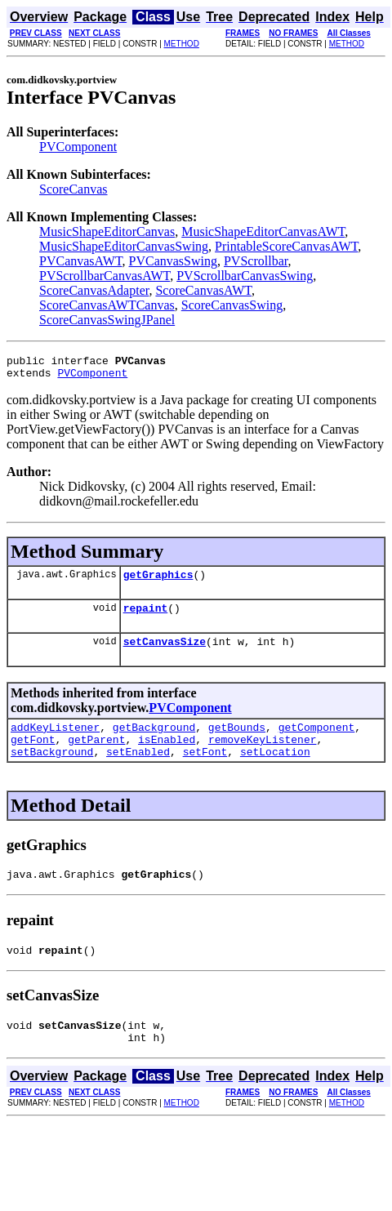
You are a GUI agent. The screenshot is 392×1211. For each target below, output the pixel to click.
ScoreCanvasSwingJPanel (107, 320)
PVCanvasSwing (173, 261)
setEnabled (138, 771)
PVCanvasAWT (80, 261)
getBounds (236, 741)
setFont (205, 771)
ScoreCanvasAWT (203, 290)
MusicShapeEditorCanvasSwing (123, 246)
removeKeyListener (262, 756)
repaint (145, 617)
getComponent (316, 741)
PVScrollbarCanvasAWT (104, 276)
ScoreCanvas (73, 189)
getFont (33, 756)
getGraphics (158, 581)
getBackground (154, 741)
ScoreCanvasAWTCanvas (107, 305)
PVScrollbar (255, 261)
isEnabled (166, 756)
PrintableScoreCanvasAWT (286, 246)
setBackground (52, 771)
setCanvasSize (164, 653)
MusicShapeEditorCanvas (107, 231)
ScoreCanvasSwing (232, 305)
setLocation (275, 771)
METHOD (181, 43)
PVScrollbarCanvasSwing (244, 276)
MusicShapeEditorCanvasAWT (263, 231)
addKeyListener (55, 741)
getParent (96, 756)
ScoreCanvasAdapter (94, 290)
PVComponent (78, 147)
